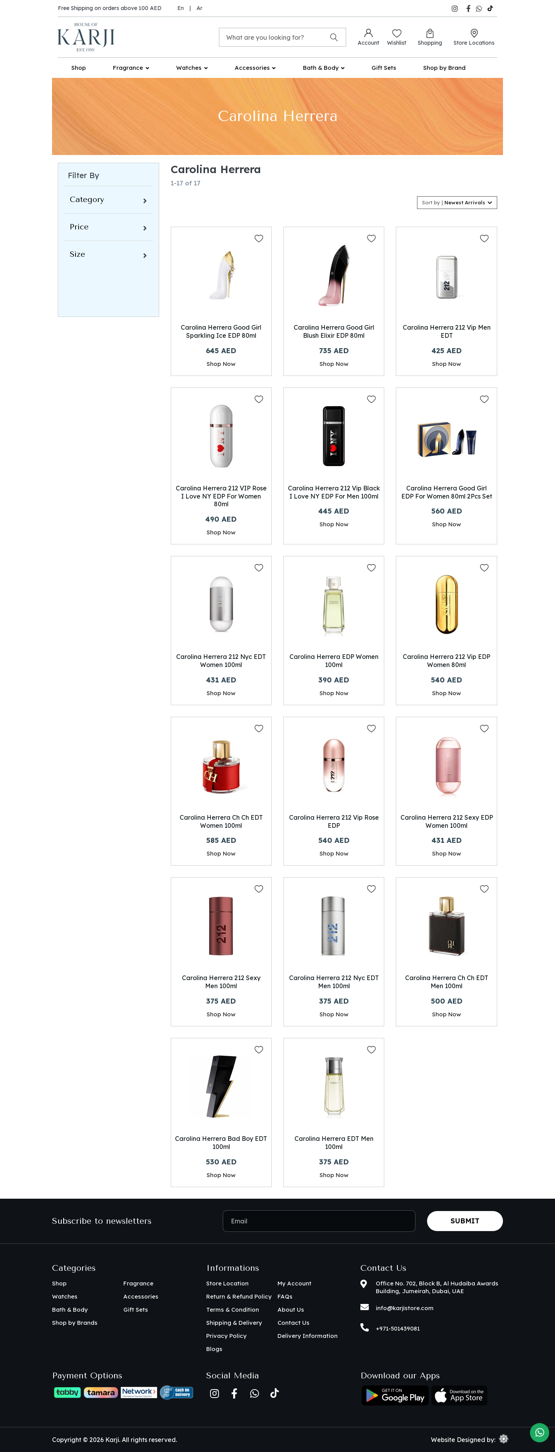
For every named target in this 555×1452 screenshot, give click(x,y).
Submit (465, 1220)
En (180, 8)
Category (87, 199)
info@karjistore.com (405, 1308)
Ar (199, 8)
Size (77, 254)
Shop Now (221, 363)
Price (79, 226)
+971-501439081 (398, 1328)
